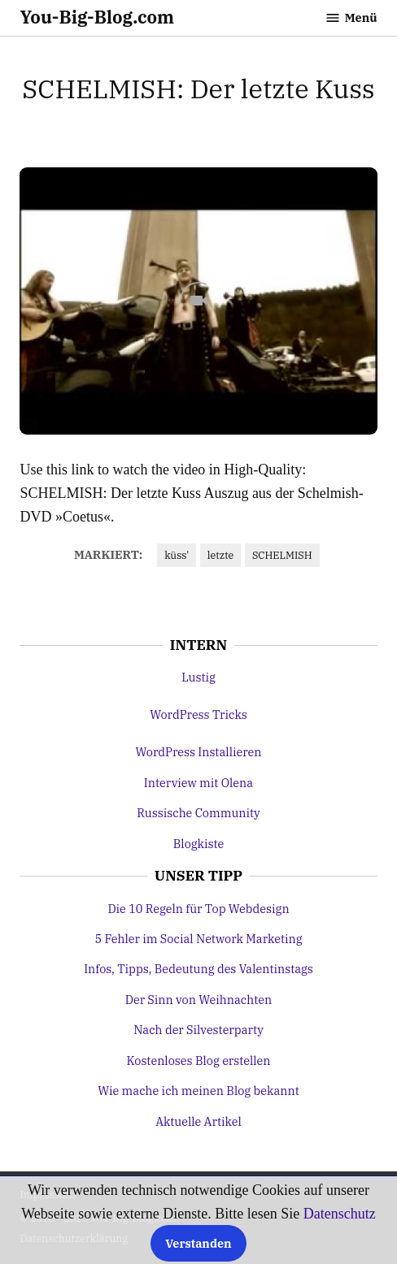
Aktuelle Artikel (198, 1121)
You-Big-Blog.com (97, 17)
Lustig (198, 677)
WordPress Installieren (199, 752)
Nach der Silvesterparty (198, 1029)
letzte (220, 554)
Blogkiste (199, 843)
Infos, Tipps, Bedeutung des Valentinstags (198, 968)
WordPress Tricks (198, 714)
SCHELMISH (282, 554)
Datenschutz (339, 1214)
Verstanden (198, 1243)
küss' (176, 554)
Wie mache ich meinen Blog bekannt (198, 1090)
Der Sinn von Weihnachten (198, 999)
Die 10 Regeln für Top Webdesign (198, 908)
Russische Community (198, 812)
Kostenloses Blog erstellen (199, 1060)
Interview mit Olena (198, 782)
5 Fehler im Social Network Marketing (198, 938)
